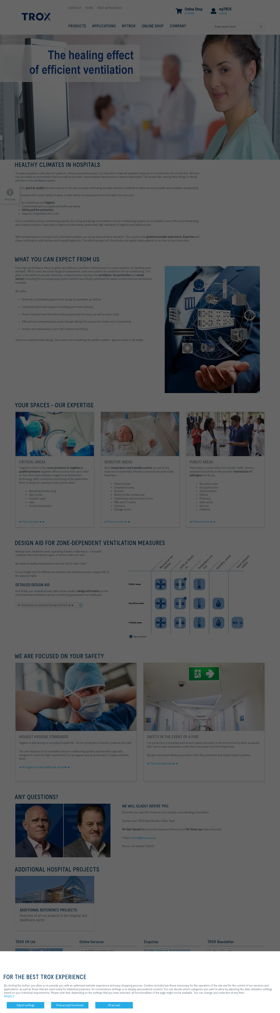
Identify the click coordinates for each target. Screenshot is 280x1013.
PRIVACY (9, 996)
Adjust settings (25, 1005)
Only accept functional (69, 1005)
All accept (114, 1005)
